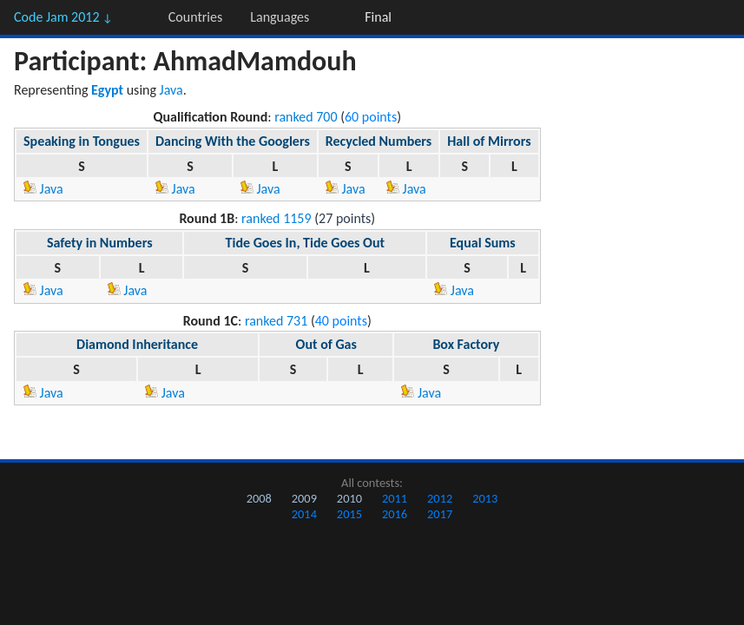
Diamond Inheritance (137, 344)
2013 (484, 498)
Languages (279, 17)
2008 (259, 498)
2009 (304, 498)
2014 (304, 514)
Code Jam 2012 (63, 17)
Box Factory (465, 344)
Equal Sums (483, 242)
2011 (394, 498)
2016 (394, 514)
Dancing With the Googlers (232, 141)
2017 (439, 514)
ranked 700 (305, 117)
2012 (439, 498)
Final (378, 17)
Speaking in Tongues (81, 141)
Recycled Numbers (378, 141)
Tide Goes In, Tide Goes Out (305, 242)
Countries (195, 17)
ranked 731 (276, 320)
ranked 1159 (276, 218)
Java (171, 90)
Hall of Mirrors (488, 141)
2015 (349, 514)
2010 (349, 498)
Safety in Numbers (100, 242)
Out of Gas (326, 344)
